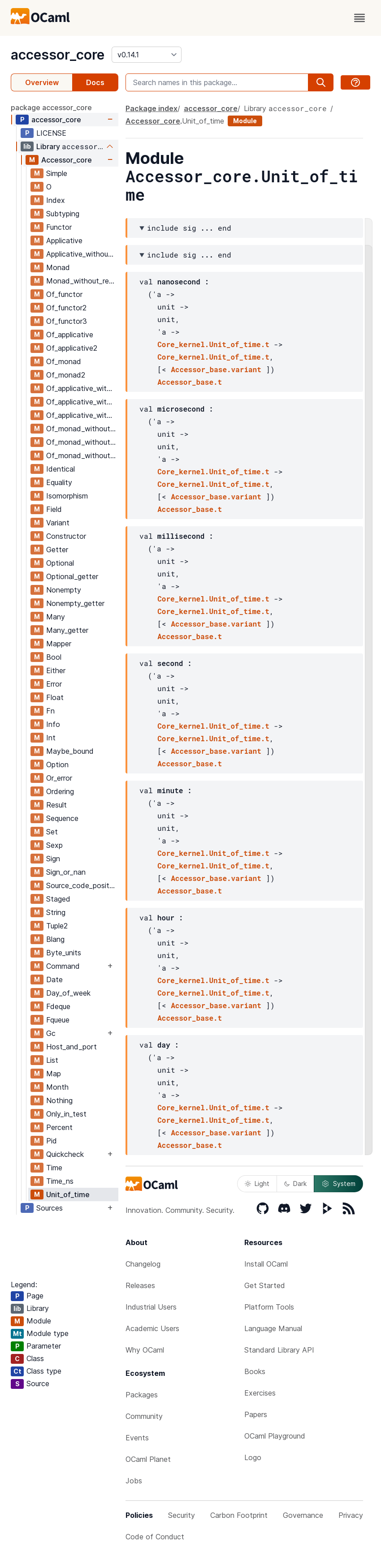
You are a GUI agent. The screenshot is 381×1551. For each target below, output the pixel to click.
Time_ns (60, 1181)
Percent (59, 1127)
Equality (59, 482)
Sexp (54, 845)
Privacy (350, 1515)
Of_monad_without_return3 (82, 455)
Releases (140, 1285)
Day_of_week (68, 992)
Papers (255, 1414)
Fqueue (57, 1019)
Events (137, 1437)
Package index (152, 108)
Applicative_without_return (82, 253)
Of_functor (64, 294)
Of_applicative (69, 334)
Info (53, 724)
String (55, 912)
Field (54, 509)
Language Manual (273, 1328)
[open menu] (359, 18)
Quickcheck (65, 1154)
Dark (295, 1183)
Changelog (143, 1263)
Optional (60, 563)
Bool (53, 657)
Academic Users (152, 1328)
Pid (51, 1140)
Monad (58, 267)
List (52, 1060)
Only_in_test (66, 1113)
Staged (58, 898)
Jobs (134, 1480)
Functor (59, 227)
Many (55, 616)
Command (63, 966)
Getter (57, 549)
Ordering (60, 791)
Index (55, 200)
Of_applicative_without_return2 (82, 401)
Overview (42, 82)
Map (53, 1073)
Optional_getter (72, 576)
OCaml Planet (148, 1459)
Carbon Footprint (239, 1515)
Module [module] (245, 121)
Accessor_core (66, 159)
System (338, 1184)
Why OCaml (145, 1349)
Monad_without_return (82, 280)
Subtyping (62, 213)
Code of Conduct (155, 1536)
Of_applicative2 (71, 348)
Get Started (264, 1285)
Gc (51, 1033)
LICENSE (51, 133)
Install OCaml (266, 1263)
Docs (95, 82)
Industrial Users (151, 1306)
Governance (303, 1515)
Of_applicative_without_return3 (82, 415)
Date (54, 979)
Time (54, 1167)
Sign (53, 858)
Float (55, 697)
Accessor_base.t (189, 382)
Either (55, 670)
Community (144, 1416)
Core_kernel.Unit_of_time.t (213, 344)
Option (57, 764)
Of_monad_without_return (82, 428)
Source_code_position (82, 885)
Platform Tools (269, 1306)
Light (257, 1183)
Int (51, 737)
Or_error (59, 777)
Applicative (64, 240)
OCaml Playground (274, 1435)
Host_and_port (71, 1046)
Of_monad (63, 361)
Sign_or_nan (66, 872)
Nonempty (63, 589)
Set (52, 831)
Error (54, 683)
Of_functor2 (66, 307)
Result (56, 804)
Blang (55, 939)
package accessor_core (51, 107)
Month (57, 1087)
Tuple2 (57, 925)
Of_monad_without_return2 (82, 442)
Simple (56, 173)
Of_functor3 (66, 321)
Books (254, 1371)
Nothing (59, 1100)
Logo (252, 1457)
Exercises (260, 1392)
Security (181, 1515)
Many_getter (67, 630)
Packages (142, 1394)
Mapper (58, 643)
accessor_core (57, 55)
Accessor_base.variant (216, 369)
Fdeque (58, 1006)
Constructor (66, 536)
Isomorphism (67, 495)
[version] (147, 55)
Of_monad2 (65, 374)
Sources (49, 1207)
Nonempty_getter (75, 603)
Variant (57, 522)
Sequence (62, 818)
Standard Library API (279, 1349)
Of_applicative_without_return (82, 388)
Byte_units (63, 952)
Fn (50, 710)
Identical (60, 468)
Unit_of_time (68, 1194)
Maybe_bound (70, 751)
